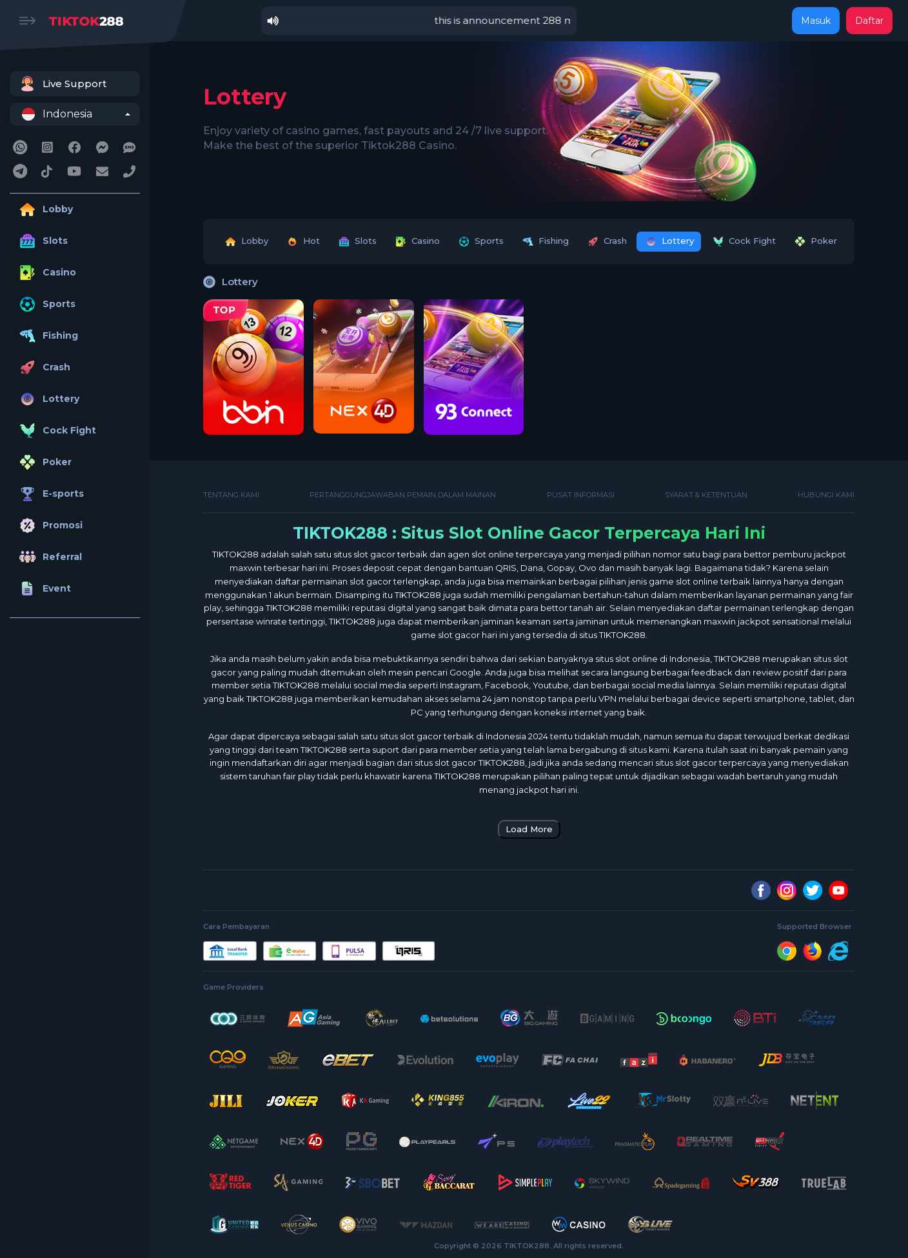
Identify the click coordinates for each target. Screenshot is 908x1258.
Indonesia (57, 114)
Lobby (44, 209)
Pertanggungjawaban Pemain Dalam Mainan (403, 494)
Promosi (49, 525)
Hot (302, 241)
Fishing (47, 335)
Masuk (816, 20)
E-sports (50, 494)
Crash (43, 367)
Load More (529, 829)
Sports (45, 304)
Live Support (61, 83)
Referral (49, 557)
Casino (46, 272)
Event (43, 588)
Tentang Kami (231, 494)
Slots (42, 241)
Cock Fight (56, 430)
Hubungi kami (826, 494)
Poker (44, 462)
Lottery (47, 399)
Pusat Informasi (581, 494)
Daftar (869, 20)
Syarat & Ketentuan (706, 494)
